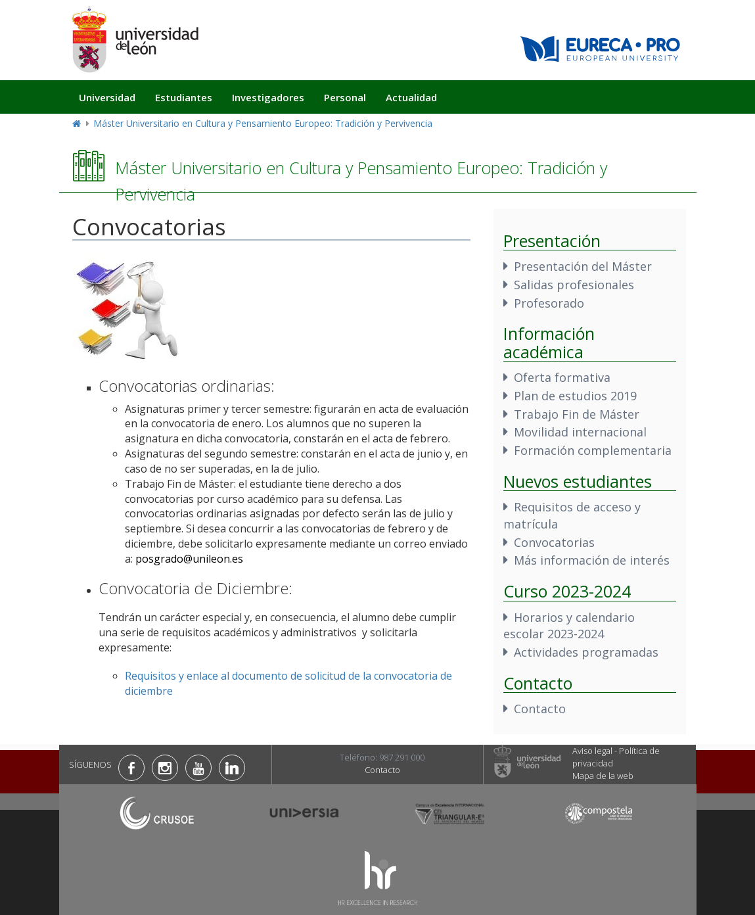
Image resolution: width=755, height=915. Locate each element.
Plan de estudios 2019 (575, 396)
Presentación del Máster (583, 266)
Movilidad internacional (580, 432)
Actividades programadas (586, 652)
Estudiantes (183, 97)
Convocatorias (554, 542)
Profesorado (549, 303)
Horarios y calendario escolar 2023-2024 (569, 625)
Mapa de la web (602, 776)
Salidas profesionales (574, 285)
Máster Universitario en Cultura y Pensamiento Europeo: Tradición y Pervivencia (262, 123)
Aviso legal (592, 751)
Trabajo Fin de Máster (576, 414)
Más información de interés (592, 560)
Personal (345, 97)
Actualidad (411, 97)
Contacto (540, 708)
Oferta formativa (562, 377)
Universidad (107, 97)
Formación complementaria (593, 450)
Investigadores (268, 97)
